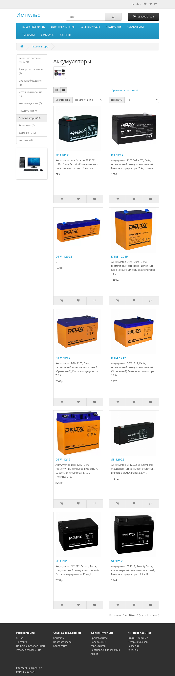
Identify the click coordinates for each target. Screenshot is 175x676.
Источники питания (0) (30, 94)
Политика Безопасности (30, 646)
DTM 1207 (62, 358)
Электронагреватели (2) (31, 71)
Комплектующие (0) (30, 103)
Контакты (65, 34)
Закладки (133, 646)
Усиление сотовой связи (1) (30, 60)
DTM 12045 (119, 256)
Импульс (28, 14)
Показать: (116, 99)
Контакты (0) (26, 140)
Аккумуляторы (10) (29, 118)
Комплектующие (90, 26)
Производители (100, 638)
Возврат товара (62, 642)
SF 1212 (61, 561)
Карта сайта (60, 646)
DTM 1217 (62, 459)
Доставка (21, 642)
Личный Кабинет (138, 638)
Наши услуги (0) (28, 110)
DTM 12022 (63, 256)
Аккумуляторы (135, 26)
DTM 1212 (118, 358)
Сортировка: (62, 99)
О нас (19, 638)
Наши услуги (113, 26)
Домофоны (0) (27, 132)
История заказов (137, 642)
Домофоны (47, 34)
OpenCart (36, 668)
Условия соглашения (28, 650)
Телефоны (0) (26, 125)
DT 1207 (117, 155)
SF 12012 (62, 155)
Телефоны (28, 34)
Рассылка (133, 650)
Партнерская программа (105, 650)
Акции (94, 654)
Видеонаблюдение (33, 26)
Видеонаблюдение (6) (30, 82)
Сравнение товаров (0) (125, 90)
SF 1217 (116, 561)
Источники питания (63, 26)
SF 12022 (117, 459)
